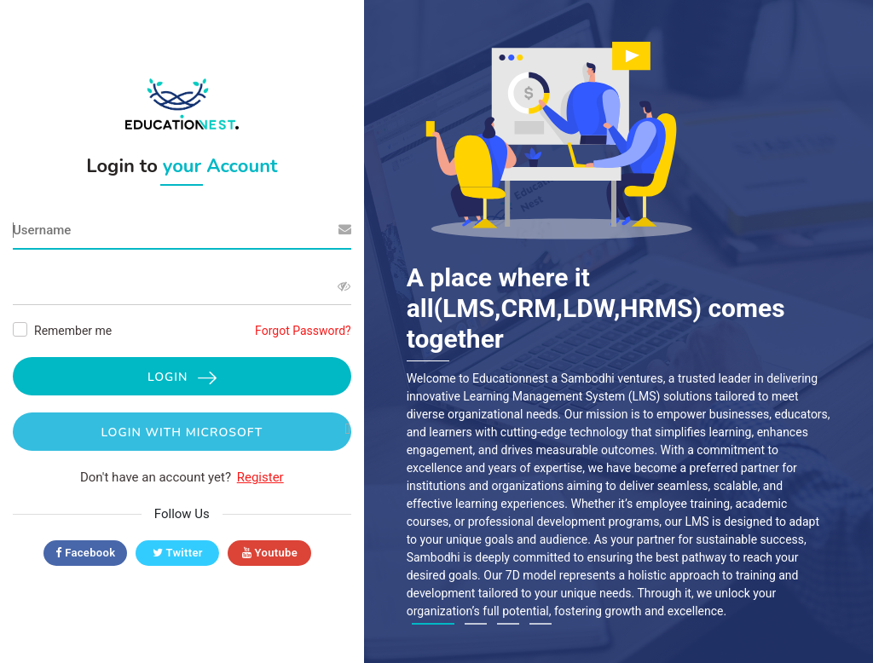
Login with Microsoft (225, 432)
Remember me (73, 330)
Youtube (270, 552)
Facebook (85, 552)
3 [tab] (508, 624)
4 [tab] (540, 624)
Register (260, 477)
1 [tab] (433, 624)
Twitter (178, 552)
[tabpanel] (619, 323)
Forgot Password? (303, 330)
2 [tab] (476, 624)
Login (182, 377)
